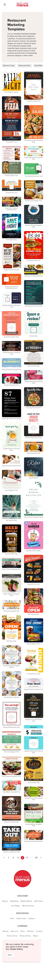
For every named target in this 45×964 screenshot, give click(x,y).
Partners (30, 931)
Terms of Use (12, 936)
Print (12, 918)
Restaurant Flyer (24, 65)
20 (36, 858)
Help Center (21, 918)
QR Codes (38, 901)
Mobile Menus (26, 901)
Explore (32, 918)
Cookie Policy (16, 949)
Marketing (14, 901)
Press (22, 931)
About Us (14, 931)
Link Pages (15, 906)
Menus (5, 901)
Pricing (5, 931)
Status (35, 936)
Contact (39, 931)
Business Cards (8, 65)
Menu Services (28, 906)
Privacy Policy (25, 936)
